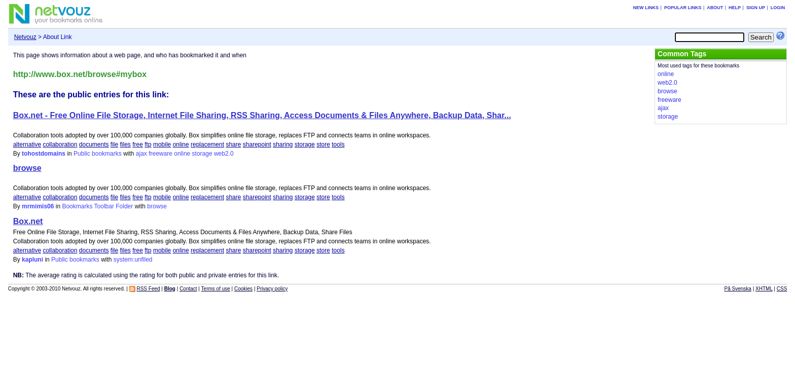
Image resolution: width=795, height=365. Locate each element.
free (137, 144)
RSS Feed (148, 288)
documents (94, 144)
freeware (160, 153)
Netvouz (25, 37)
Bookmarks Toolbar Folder (97, 206)
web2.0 (224, 153)
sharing (283, 144)
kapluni (32, 259)
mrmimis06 (38, 206)
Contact (188, 288)
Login (778, 7)
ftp (147, 144)
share (233, 144)
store (323, 144)
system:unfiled (133, 259)
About (715, 7)
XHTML (764, 288)
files (125, 144)
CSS (782, 288)
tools (338, 144)
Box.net (28, 221)
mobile (162, 144)
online (181, 144)
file (114, 144)
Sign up (755, 7)
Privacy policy (272, 288)
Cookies (243, 288)
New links (646, 7)
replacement (207, 144)
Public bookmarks (98, 153)
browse (27, 168)
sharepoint (257, 144)
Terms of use (215, 288)
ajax (141, 153)
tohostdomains (43, 153)
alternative (27, 144)
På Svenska (738, 288)
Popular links (683, 7)
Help (735, 7)
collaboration (60, 144)
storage (305, 144)
